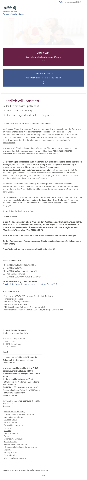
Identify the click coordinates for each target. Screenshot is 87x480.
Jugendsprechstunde (13, 417)
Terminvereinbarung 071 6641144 (71, 2)
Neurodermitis (10, 455)
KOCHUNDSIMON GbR (40, 470)
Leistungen (27, 151)
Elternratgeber (11, 422)
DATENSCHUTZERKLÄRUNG (22, 470)
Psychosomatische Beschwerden (19, 414)
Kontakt (57, 202)
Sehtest (7, 436)
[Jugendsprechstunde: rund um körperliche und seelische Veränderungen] (43, 81)
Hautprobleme (10, 441)
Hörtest (7, 430)
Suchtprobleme (11, 452)
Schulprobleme (11, 433)
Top (43, 475)
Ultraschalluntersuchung (15, 458)
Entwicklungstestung (13, 425)
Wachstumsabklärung (13, 438)
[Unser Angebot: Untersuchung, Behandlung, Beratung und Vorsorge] (43, 61)
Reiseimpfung (10, 419)
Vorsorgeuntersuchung (14, 411)
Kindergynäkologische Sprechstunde (20, 447)
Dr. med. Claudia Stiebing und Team (19, 211)
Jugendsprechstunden (40, 170)
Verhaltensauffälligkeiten (15, 444)
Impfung (8, 449)
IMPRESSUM (7, 470)
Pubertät (8, 428)
